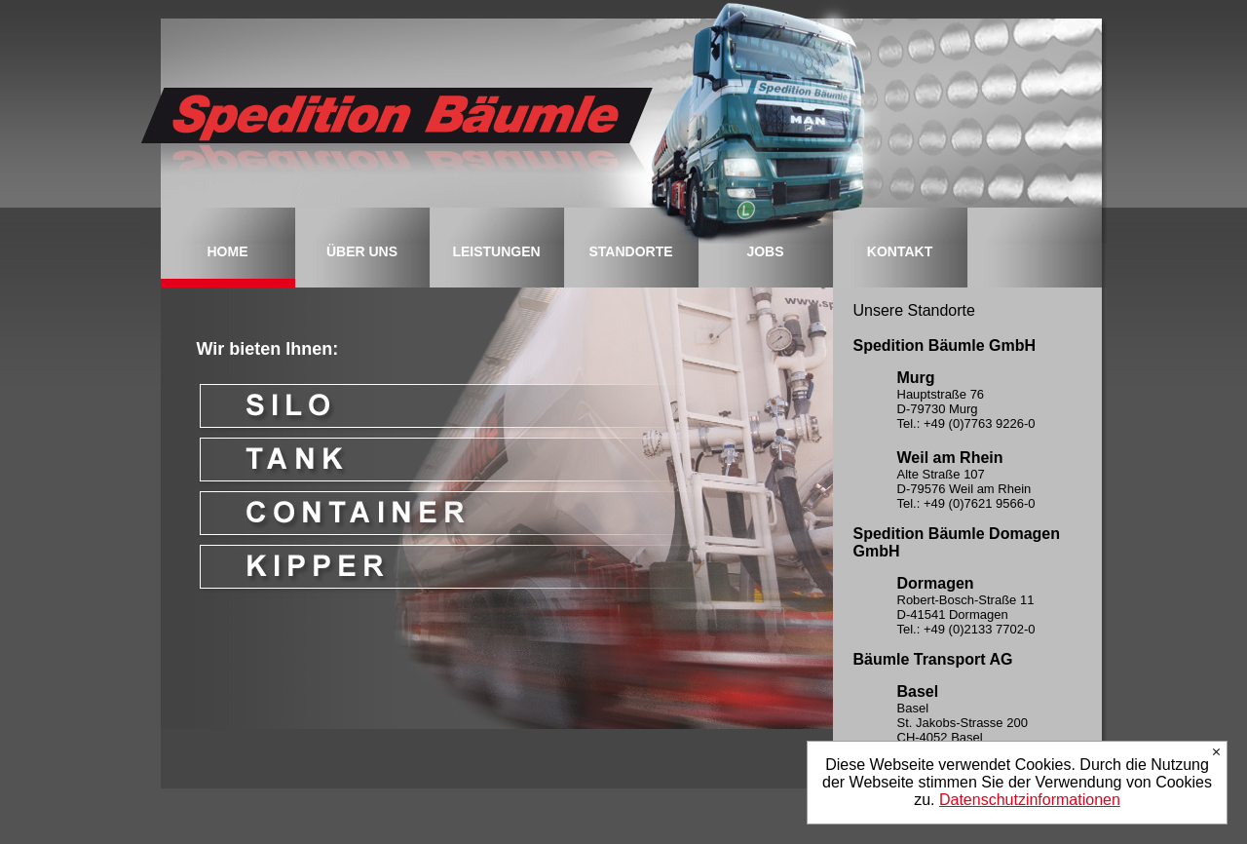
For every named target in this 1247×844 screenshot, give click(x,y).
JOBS (764, 251)
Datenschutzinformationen (1029, 799)
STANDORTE (630, 251)
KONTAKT (899, 251)
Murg (916, 377)
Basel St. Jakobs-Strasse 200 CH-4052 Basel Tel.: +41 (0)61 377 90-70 (968, 730)
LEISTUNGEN (496, 251)
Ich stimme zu (1216, 752)
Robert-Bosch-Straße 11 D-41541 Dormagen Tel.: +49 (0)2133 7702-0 (966, 614)
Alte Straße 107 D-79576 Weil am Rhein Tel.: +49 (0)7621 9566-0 (966, 489)
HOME (228, 251)
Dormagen (935, 583)
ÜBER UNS (361, 251)
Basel (918, 691)
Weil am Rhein (950, 457)
